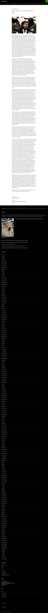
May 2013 (3, 443)
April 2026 (3, 256)
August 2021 (4, 338)
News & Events (31, 3)
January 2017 (4, 412)
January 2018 (4, 410)
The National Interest (26, 191)
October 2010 (4, 501)
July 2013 (3, 440)
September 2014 (4, 414)
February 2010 (4, 516)
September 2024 (4, 284)
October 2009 (4, 523)
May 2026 (3, 254)
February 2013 (4, 449)
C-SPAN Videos (4, 581)
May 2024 (3, 291)
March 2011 (3, 492)
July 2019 (3, 384)
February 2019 (4, 390)
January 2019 (4, 391)
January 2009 (4, 540)
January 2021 (4, 351)
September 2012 (4, 458)
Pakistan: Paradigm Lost (24, 197)
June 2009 (3, 531)
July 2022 (3, 323)
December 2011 (4, 475)
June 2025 (3, 273)
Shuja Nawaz (4, 1)
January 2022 (4, 332)
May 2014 (3, 421)
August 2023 (4, 302)
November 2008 (4, 544)
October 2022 (4, 319)
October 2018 (4, 397)
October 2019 (4, 378)
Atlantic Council (37, 3)
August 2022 (4, 321)
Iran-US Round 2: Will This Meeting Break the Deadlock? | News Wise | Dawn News (15, 247)
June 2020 (3, 364)
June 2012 (3, 464)
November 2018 (4, 395)
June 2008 (3, 553)
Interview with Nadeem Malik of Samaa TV (8, 244)
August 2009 (4, 527)
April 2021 (3, 345)
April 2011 (3, 490)
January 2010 (4, 518)
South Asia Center (25, 189)
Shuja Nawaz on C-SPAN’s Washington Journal (24, 201)
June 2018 (3, 404)
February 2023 (4, 312)
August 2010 (4, 505)
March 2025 (3, 276)
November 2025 (4, 263)
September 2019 (4, 380)
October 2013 (4, 434)
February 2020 (4, 371)
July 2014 (3, 417)
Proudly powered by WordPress (6, 611)
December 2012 (4, 453)
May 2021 (3, 343)
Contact (46, 3)
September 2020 (4, 358)
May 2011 (3, 488)
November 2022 (4, 317)
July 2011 (3, 484)
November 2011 (4, 477)
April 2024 (3, 293)
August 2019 (4, 382)
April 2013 (3, 445)
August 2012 (4, 460)
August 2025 (4, 269)
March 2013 (3, 447)
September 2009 (4, 525)
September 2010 (4, 503)
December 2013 (4, 430)
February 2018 (4, 408)
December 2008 (4, 542)
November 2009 (4, 521)
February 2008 (4, 558)
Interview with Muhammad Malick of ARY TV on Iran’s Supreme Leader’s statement (15, 240)
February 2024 (4, 297)
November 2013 (4, 432)
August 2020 (4, 360)
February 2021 (4, 349)
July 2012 (3, 462)
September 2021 (4, 336)
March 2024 (3, 295)
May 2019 (3, 386)
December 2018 (4, 393)
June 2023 (3, 304)
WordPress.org (4, 596)
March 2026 (3, 258)
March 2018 (3, 406)
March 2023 (3, 310)
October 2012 (4, 456)
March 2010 (3, 514)
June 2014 (3, 419)
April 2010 (3, 512)
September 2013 (4, 436)
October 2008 (4, 545)
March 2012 (3, 469)
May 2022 (3, 325)
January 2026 (4, 260)
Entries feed (3, 593)
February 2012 (4, 471)
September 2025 (4, 267)
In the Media (26, 3)
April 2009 (3, 534)
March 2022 (3, 328)
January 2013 (4, 451)
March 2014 (3, 425)
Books (22, 3)
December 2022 (4, 315)
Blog (19, 3)
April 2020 (3, 367)
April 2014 (3, 423)
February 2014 (4, 427)
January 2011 (4, 495)
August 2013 (4, 438)
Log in (2, 591)
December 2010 (4, 497)
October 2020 (4, 356)
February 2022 (4, 330)
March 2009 (3, 536)
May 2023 (3, 306)
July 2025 (3, 271)
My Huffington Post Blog (5, 582)
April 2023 (3, 308)
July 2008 (3, 551)
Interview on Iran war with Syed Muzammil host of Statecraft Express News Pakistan (15, 242)
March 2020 (3, 369)
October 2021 (4, 334)
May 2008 (3, 555)
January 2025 (4, 280)
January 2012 (4, 473)
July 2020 (3, 362)
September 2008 (4, 547)
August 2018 (4, 401)
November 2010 (4, 499)
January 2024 (4, 299)
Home (8, 3)
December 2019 (4, 375)
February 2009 (4, 538)
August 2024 (4, 286)
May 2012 (3, 466)
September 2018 (4, 399)
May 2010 (3, 510)
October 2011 (4, 479)
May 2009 (3, 532)
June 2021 (3, 341)
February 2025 (4, 278)
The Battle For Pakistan (13, 3)
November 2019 (4, 377)
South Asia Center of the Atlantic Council (8, 583)
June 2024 (3, 289)
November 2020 (4, 354)
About (42, 3)
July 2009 (3, 529)
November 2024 (4, 282)
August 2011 (4, 482)
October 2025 (4, 265)
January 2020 (4, 373)
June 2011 (3, 486)
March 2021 (3, 347)
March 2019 (3, 388)
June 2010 (3, 508)
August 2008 (4, 549)
